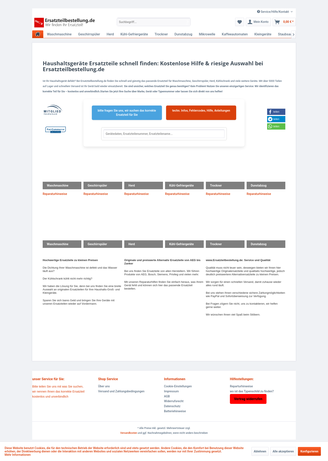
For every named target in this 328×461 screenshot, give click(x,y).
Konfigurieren (309, 451)
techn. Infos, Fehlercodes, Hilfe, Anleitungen (201, 110)
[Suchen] (187, 22)
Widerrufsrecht (173, 401)
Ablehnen (260, 451)
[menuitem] (154, 22)
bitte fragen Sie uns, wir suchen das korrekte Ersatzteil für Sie (127, 112)
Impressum (171, 391)
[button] (278, 112)
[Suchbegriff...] (154, 22)
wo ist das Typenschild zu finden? (252, 391)
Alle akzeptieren (283, 451)
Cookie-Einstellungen (178, 386)
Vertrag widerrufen (248, 399)
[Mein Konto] (258, 22)
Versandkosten (128, 432)
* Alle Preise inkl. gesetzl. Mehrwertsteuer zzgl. (163, 428)
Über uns (104, 386)
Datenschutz (172, 406)
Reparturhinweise (241, 386)
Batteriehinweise (175, 411)
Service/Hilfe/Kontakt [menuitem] (273, 11)
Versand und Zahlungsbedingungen (121, 391)
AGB (167, 396)
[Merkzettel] (239, 22)
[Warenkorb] (284, 22)
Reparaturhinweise (55, 194)
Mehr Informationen (18, 454)
